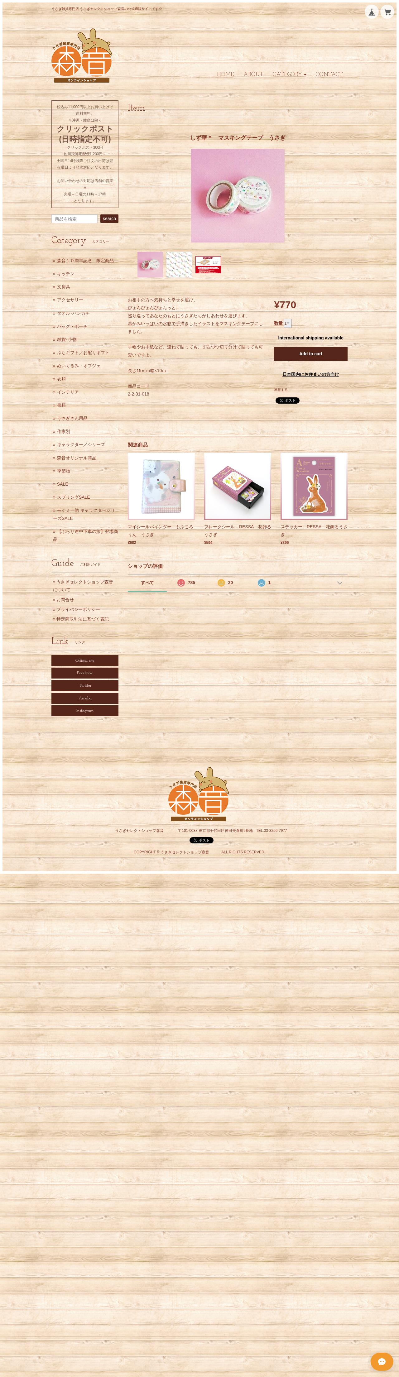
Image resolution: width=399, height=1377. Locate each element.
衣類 (61, 379)
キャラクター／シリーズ (81, 444)
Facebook (85, 673)
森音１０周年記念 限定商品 (85, 260)
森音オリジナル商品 (76, 457)
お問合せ (65, 599)
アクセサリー (70, 299)
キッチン (66, 273)
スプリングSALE (73, 497)
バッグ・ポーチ (72, 326)
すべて (147, 582)
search (109, 218)
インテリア (68, 392)
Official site (84, 660)
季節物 (63, 470)
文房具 (63, 286)
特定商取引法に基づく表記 (82, 619)
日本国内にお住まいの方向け (310, 374)
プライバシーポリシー (78, 609)
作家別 (63, 431)
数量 (278, 323)
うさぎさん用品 (72, 418)
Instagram (85, 710)
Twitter (85, 685)
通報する (281, 389)
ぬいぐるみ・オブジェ (79, 365)
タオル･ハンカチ (73, 313)
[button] (289, 75)
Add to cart (310, 353)
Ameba (85, 698)
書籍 (61, 405)
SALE (62, 484)
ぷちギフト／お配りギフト (83, 352)
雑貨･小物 (67, 339)
